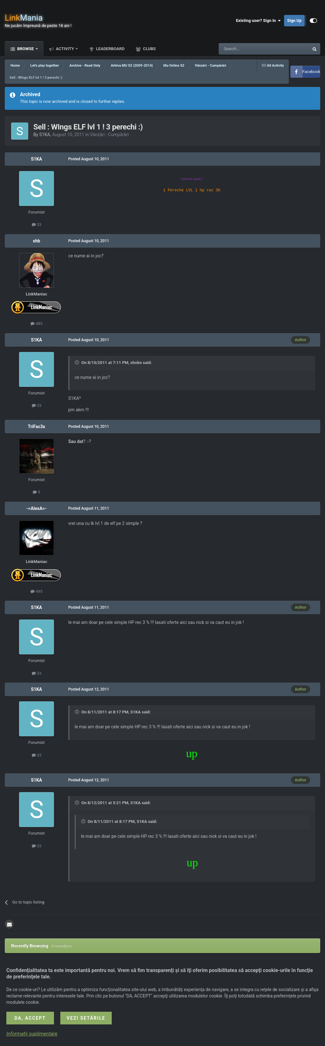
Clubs (149, 48)
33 (37, 224)
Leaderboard (109, 48)
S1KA (44, 134)
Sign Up (294, 20)
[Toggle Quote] (77, 362)
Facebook (311, 71)
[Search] (249, 49)
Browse (25, 48)
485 (36, 323)
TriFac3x (36, 426)
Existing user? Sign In (258, 20)
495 (36, 591)
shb (36, 240)
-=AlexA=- (36, 508)
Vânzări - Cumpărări (109, 134)
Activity (65, 48)
